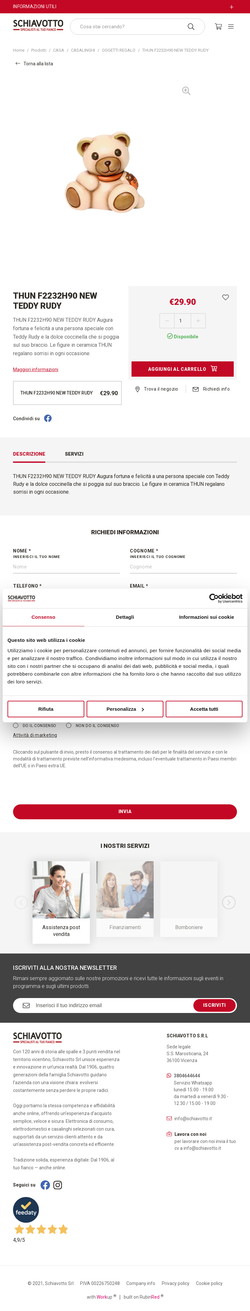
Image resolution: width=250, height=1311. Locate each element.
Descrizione (29, 454)
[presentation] (62, 791)
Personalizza (125, 709)
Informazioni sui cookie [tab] (206, 617)
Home (18, 50)
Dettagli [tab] (125, 617)
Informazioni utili (34, 6)
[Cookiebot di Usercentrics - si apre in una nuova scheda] (214, 598)
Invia (125, 811)
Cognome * (183, 554)
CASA (58, 50)
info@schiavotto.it (193, 1118)
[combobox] (137, 27)
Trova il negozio (156, 389)
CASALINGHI (83, 50)
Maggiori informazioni (35, 369)
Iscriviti (214, 1005)
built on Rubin (143, 1297)
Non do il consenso (92, 725)
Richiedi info (211, 389)
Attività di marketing (35, 735)
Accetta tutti (204, 709)
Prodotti (38, 50)
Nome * (66, 554)
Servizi (74, 454)
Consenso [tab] (43, 617)
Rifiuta (45, 709)
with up (101, 1297)
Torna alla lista (34, 63)
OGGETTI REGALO (118, 50)
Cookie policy (209, 1283)
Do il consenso (34, 725)
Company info (140, 1283)
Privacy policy (175, 1283)
